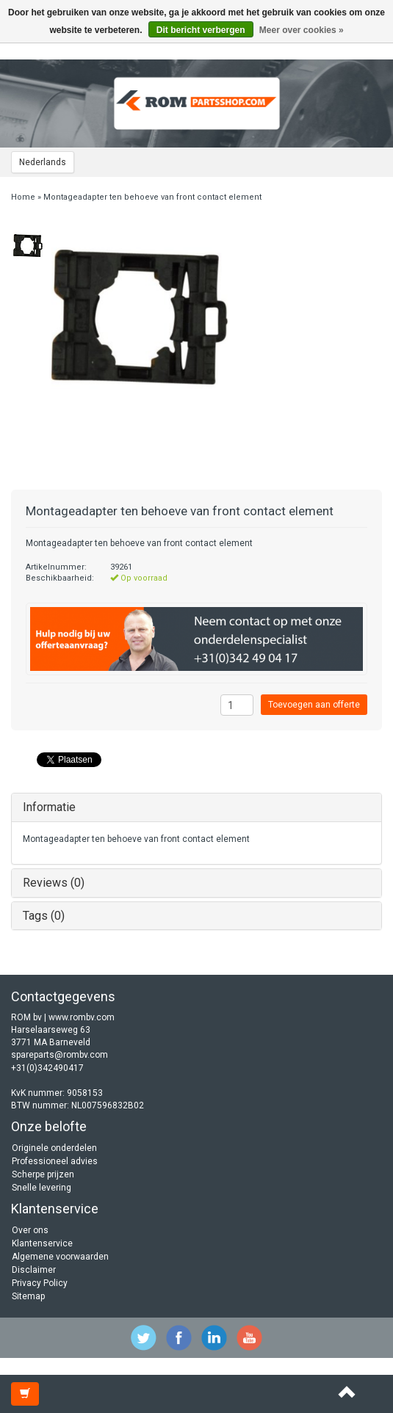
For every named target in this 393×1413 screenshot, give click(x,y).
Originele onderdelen (54, 1148)
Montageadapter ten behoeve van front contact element (152, 197)
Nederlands (42, 162)
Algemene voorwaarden (60, 1257)
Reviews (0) (53, 883)
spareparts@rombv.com (59, 1055)
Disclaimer (34, 1270)
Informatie (49, 807)
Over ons (30, 1230)
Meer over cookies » (301, 30)
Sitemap (28, 1296)
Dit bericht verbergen (200, 30)
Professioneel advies (55, 1161)
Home (23, 197)
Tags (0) (44, 916)
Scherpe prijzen (43, 1174)
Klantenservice (42, 1243)
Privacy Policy (40, 1283)
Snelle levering (41, 1188)
